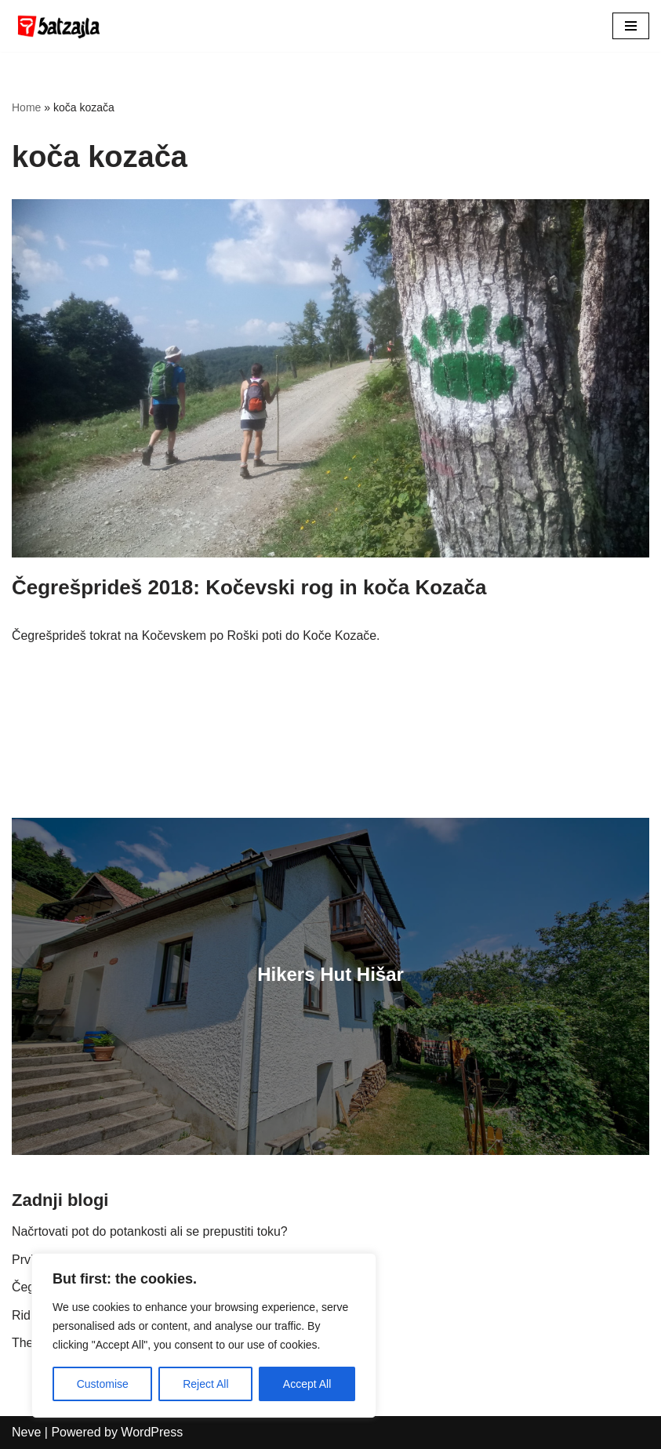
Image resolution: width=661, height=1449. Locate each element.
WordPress (152, 1432)
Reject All (205, 1384)
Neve (26, 1432)
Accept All (307, 1384)
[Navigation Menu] (630, 26)
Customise (103, 1384)
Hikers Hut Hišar (330, 974)
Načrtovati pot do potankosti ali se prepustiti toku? (150, 1231)
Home (26, 107)
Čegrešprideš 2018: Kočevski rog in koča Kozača (249, 587)
